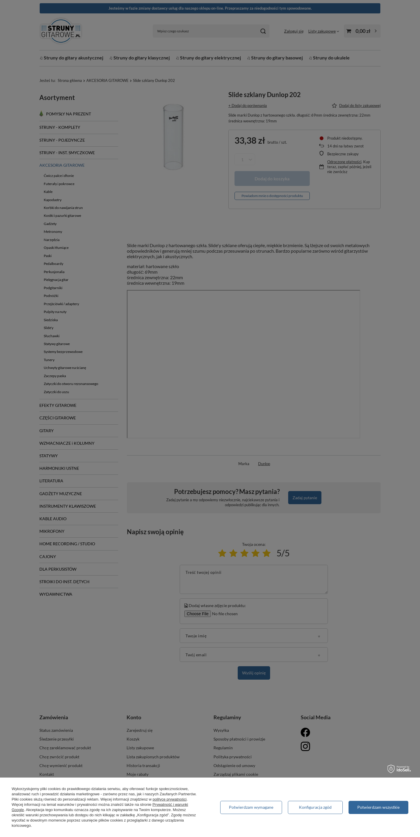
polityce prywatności (169, 799)
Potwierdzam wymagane (251, 807)
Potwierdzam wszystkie (378, 807)
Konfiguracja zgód (315, 807)
